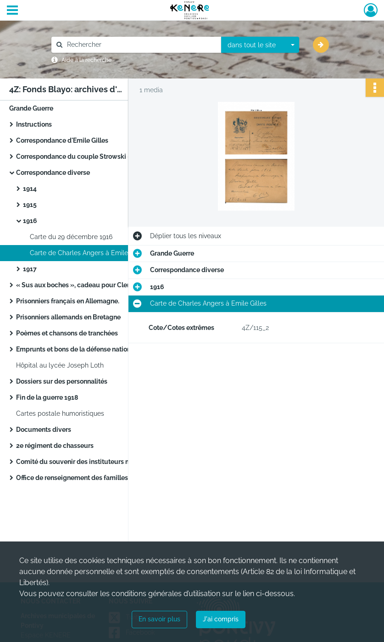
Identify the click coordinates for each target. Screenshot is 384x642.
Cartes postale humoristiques (60, 413)
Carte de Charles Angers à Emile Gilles (88, 253)
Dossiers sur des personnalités (61, 381)
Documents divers (43, 429)
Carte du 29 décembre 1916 (71, 236)
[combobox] (260, 45)
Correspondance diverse (53, 172)
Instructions (34, 124)
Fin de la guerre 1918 (47, 397)
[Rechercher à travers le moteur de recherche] (141, 45)
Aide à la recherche (86, 60)
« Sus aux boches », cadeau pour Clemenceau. (88, 285)
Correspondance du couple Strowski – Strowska (107, 156)
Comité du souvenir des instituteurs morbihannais (91, 461)
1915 (30, 204)
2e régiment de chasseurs (55, 445)
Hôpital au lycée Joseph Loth (64, 365)
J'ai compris (221, 619)
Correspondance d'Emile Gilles (62, 140)
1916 (30, 220)
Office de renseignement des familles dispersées (90, 477)
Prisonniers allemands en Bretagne (74, 317)
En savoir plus (159, 619)
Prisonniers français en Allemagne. (74, 301)
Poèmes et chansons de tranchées (67, 333)
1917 (30, 269)
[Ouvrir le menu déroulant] (12, 11)
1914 (30, 188)
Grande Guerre (31, 108)
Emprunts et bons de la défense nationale (85, 349)
